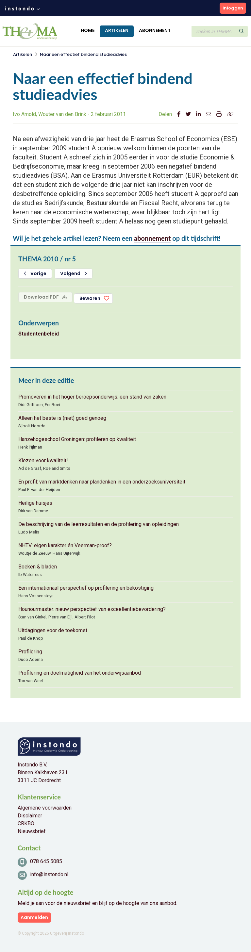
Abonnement (155, 30)
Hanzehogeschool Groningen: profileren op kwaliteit (77, 439)
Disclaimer (30, 815)
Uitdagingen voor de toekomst (52, 630)
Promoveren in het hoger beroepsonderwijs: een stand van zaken (92, 397)
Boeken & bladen (37, 567)
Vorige (35, 273)
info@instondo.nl (49, 874)
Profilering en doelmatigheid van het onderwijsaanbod (79, 673)
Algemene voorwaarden (45, 808)
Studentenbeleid (38, 334)
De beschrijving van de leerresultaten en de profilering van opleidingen (98, 524)
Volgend (73, 273)
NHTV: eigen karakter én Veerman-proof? (65, 545)
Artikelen (116, 30)
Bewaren (89, 298)
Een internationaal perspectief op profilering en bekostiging (86, 588)
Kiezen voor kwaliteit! (43, 460)
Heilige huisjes (35, 503)
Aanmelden (34, 917)
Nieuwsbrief (32, 831)
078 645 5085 (46, 861)
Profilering (30, 651)
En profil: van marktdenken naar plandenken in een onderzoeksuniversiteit (101, 482)
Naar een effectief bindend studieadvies (83, 54)
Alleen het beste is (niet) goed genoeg (62, 418)
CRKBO (26, 823)
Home (87, 30)
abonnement (152, 238)
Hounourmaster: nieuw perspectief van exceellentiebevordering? (92, 609)
